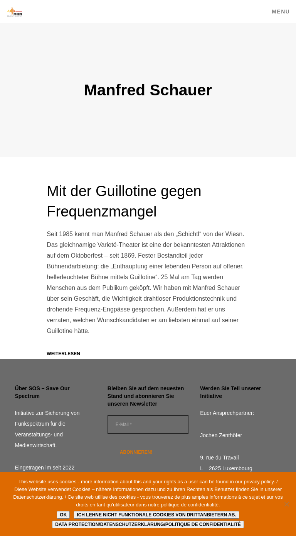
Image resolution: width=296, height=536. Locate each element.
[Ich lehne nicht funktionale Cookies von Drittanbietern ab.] (286, 504)
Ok (63, 515)
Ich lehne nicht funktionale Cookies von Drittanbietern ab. (156, 515)
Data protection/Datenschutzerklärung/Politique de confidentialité (148, 524)
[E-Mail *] (148, 424)
